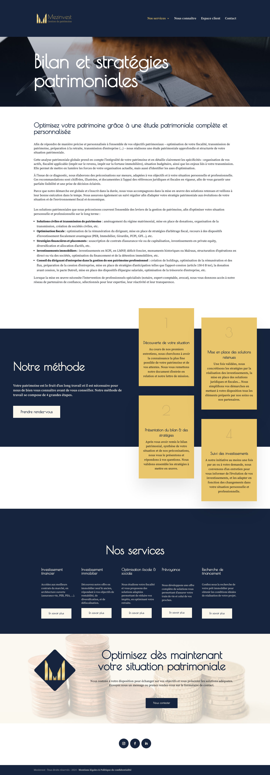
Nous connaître (185, 18)
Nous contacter (161, 702)
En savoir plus (56, 613)
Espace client (210, 18)
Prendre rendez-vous (37, 412)
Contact (230, 18)
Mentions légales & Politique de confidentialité (105, 769)
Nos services (156, 18)
